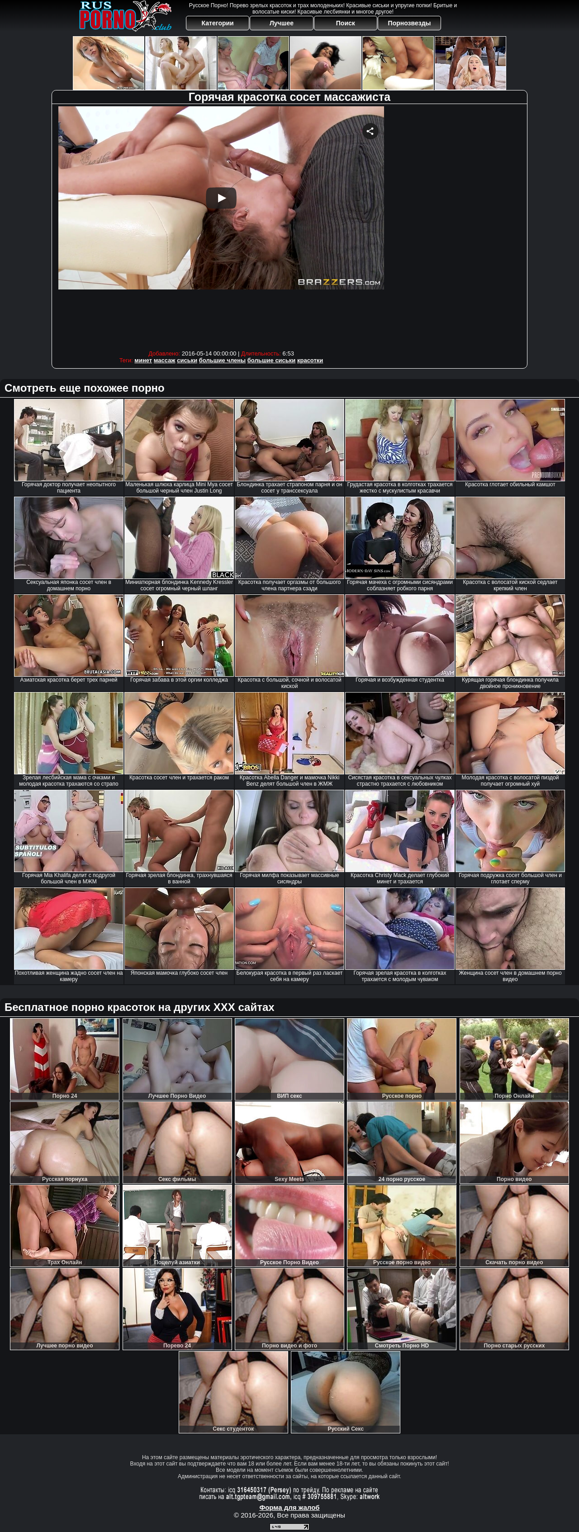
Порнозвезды (409, 23)
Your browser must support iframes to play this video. (221, 226)
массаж (165, 360)
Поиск (345, 23)
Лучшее (282, 23)
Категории (218, 23)
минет (143, 360)
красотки (310, 360)
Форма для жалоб (289, 1507)
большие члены (222, 360)
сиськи (187, 360)
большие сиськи (271, 360)
